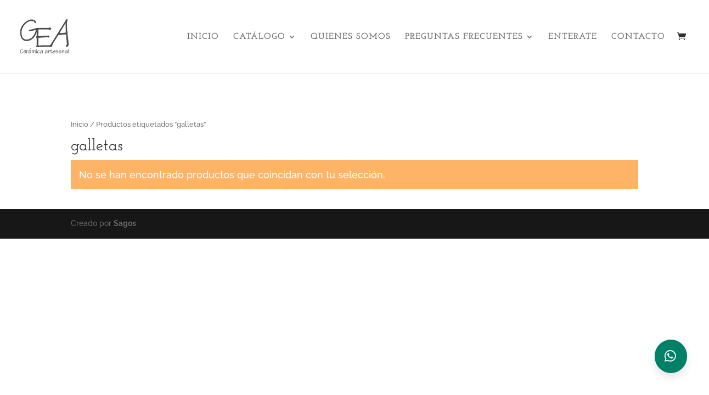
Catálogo (259, 37)
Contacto (638, 37)
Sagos (125, 223)
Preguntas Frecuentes (464, 37)
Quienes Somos (351, 37)
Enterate (572, 37)
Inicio (203, 37)
